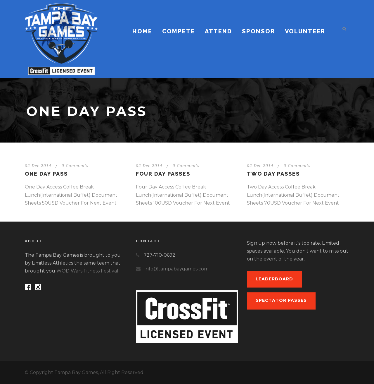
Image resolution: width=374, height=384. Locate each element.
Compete (178, 31)
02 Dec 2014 (38, 165)
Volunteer (305, 31)
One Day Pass (46, 174)
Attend (218, 31)
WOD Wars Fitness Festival (87, 271)
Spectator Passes (281, 300)
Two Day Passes (273, 174)
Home (142, 31)
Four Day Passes (163, 174)
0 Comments (75, 165)
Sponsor (258, 31)
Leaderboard (274, 279)
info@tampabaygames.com (177, 269)
